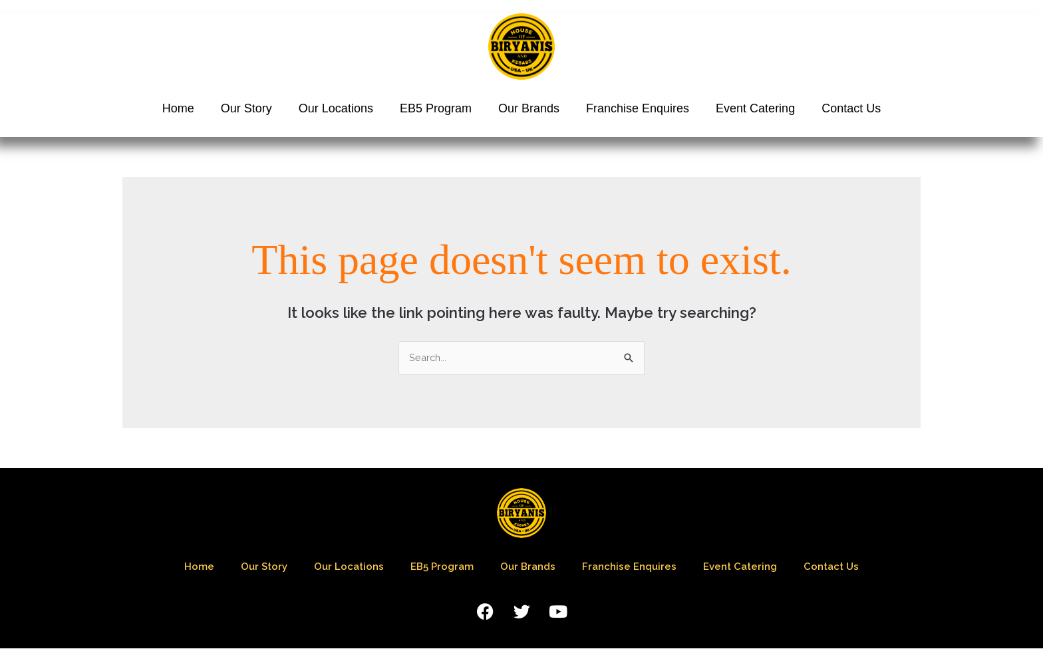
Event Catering (755, 108)
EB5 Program (436, 108)
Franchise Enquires (637, 108)
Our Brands (528, 108)
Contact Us (851, 108)
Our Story (246, 108)
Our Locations (336, 108)
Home (178, 108)
